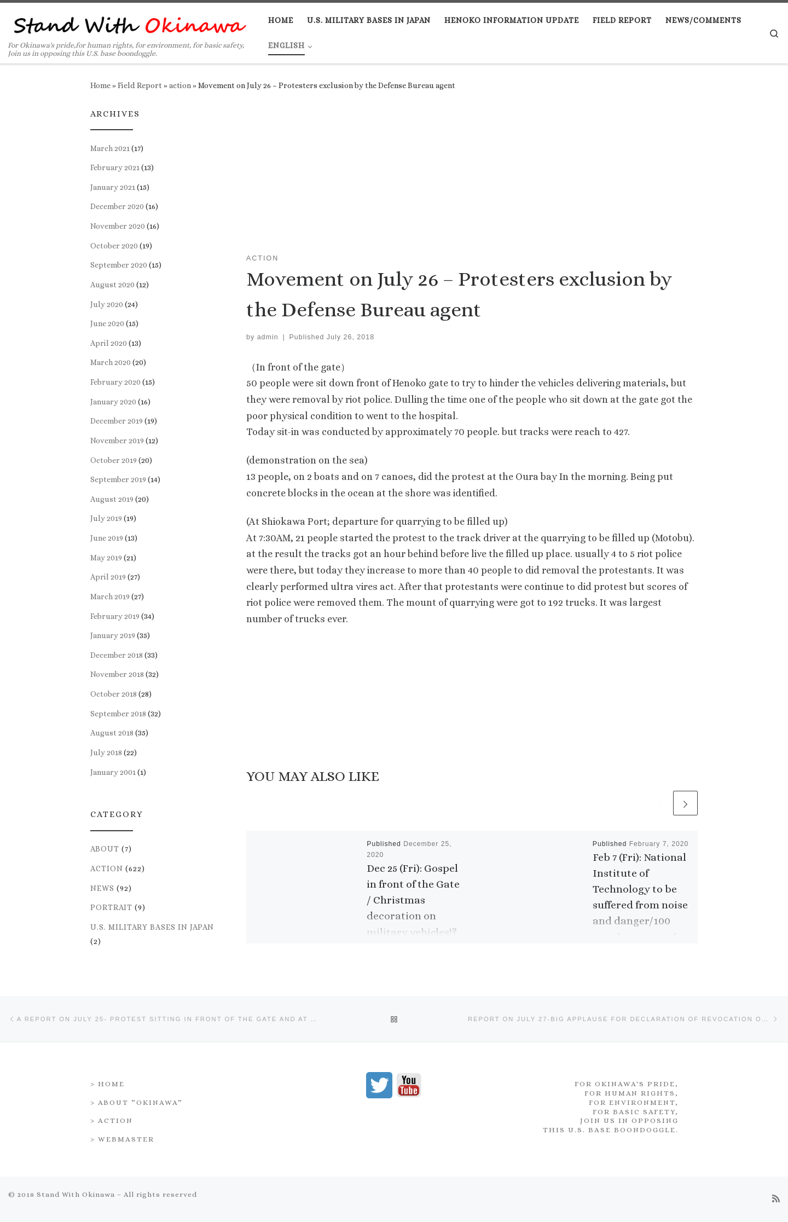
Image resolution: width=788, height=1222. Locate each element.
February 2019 (115, 616)
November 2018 (117, 674)
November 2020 (117, 226)
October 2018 (113, 694)
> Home (107, 1079)
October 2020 (114, 245)
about (104, 848)
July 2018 (106, 752)
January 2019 (112, 635)
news (102, 888)
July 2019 (106, 518)
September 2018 (118, 713)
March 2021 (110, 148)
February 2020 (115, 382)
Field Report (140, 85)
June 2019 (106, 538)
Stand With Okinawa (76, 1190)
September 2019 (118, 479)
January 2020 (113, 401)
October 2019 (113, 460)
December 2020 (117, 206)
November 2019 (117, 440)
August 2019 (112, 499)
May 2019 (106, 557)
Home (100, 85)
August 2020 (112, 284)
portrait (111, 907)
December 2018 (116, 655)
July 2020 (106, 304)
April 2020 (108, 343)
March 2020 (110, 362)
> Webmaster (122, 1135)
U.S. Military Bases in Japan (152, 927)
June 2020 (107, 323)
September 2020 (118, 264)
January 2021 (112, 187)
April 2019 (108, 576)
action (180, 85)
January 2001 (113, 772)
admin (268, 337)
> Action (111, 1116)
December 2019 (116, 420)
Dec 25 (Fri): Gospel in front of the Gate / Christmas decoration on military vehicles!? (413, 900)
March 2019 (110, 596)
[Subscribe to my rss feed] (776, 1194)
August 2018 (112, 732)
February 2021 (115, 167)
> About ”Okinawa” (136, 1098)
